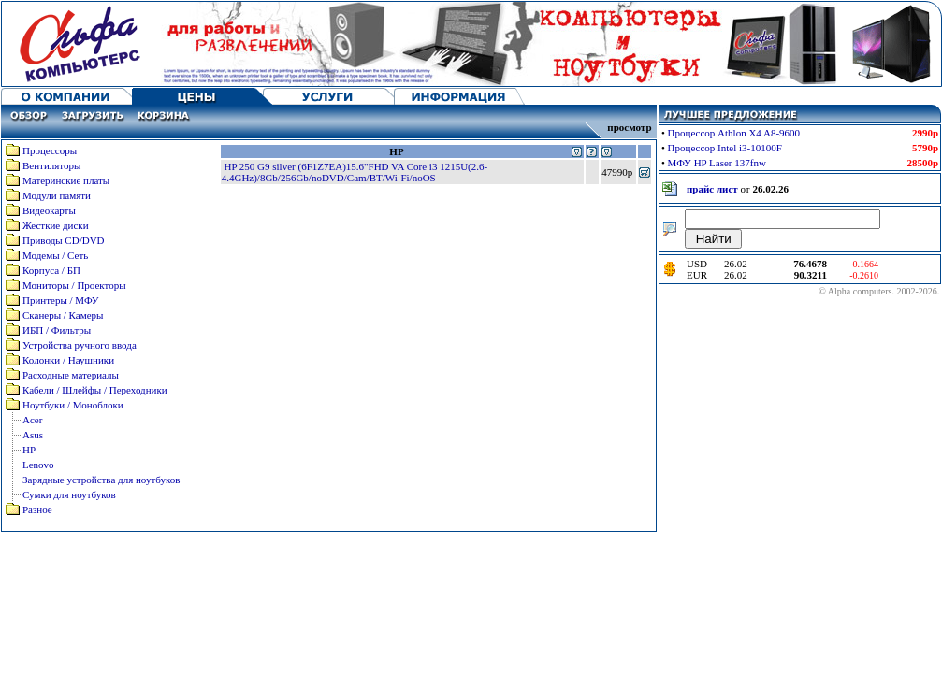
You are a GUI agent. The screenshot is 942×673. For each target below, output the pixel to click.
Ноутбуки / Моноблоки (72, 404)
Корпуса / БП (51, 270)
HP (29, 449)
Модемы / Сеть (55, 255)
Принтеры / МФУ (60, 300)
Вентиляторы (51, 165)
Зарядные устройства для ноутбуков (101, 479)
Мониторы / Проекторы (74, 285)
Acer (32, 419)
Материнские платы (65, 180)
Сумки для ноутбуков (69, 494)
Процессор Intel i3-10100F (725, 147)
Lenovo (38, 464)
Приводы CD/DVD (63, 240)
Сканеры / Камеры (62, 315)
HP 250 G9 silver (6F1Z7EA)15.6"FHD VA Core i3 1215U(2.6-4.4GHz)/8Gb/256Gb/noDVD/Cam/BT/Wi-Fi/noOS (354, 172)
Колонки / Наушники (68, 359)
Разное (37, 509)
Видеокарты (49, 210)
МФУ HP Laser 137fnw (717, 162)
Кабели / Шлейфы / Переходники (94, 389)
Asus (32, 434)
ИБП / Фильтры (56, 330)
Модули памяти (56, 195)
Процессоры (49, 150)
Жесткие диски (55, 225)
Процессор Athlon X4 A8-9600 (734, 132)
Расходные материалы (70, 374)
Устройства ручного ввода (79, 345)
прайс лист (712, 188)
